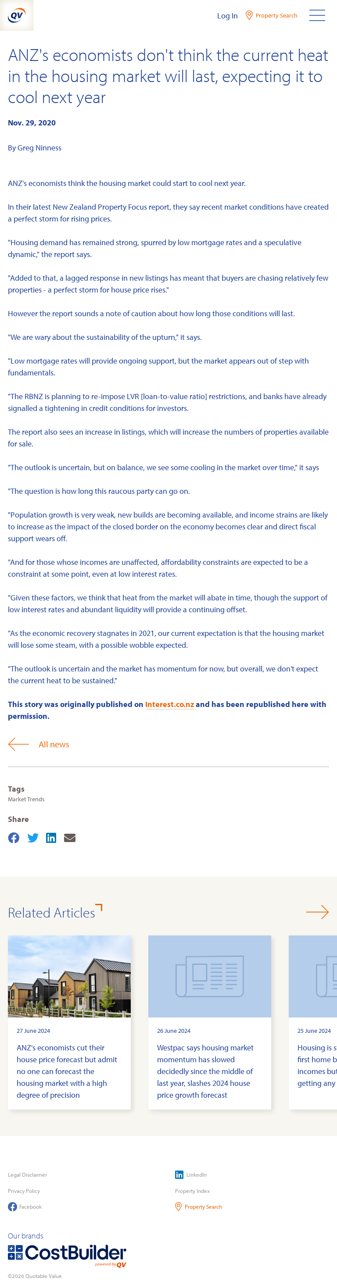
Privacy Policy (24, 1190)
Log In (227, 16)
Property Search (198, 1206)
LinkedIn (191, 1174)
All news (38, 744)
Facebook (25, 1206)
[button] (317, 912)
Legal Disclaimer (27, 1174)
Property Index (192, 1190)
